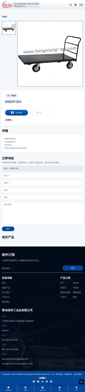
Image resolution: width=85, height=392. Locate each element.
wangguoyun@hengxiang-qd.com (17, 363)
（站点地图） (77, 374)
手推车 (63, 288)
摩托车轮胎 (65, 292)
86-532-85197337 (10, 340)
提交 (73, 268)
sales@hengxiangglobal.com (15, 359)
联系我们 (6, 302)
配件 (75, 297)
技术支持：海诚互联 (64, 374)
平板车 (4, 17)
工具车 (63, 297)
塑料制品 (77, 292)
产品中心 (6, 297)
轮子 (62, 283)
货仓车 (76, 283)
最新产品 (6, 288)
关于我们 (6, 292)
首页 (4, 283)
